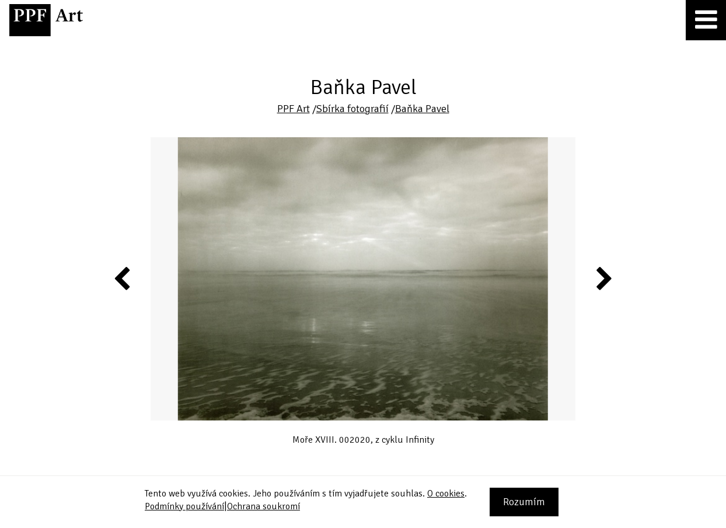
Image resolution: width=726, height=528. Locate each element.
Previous (122, 278)
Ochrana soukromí (263, 506)
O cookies (446, 493)
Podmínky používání (184, 506)
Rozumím (524, 501)
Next (603, 278)
